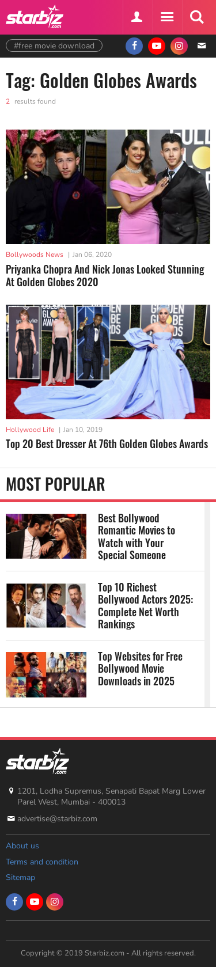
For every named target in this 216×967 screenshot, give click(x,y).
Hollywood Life (30, 429)
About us (22, 845)
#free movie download (54, 45)
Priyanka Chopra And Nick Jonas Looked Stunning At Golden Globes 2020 (105, 275)
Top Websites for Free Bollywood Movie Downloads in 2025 (140, 669)
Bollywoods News (34, 254)
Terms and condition (42, 861)
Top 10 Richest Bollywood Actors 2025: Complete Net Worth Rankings (145, 605)
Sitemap (20, 877)
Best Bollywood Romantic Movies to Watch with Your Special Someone (136, 536)
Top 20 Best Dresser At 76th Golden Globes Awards (107, 443)
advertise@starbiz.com (57, 818)
